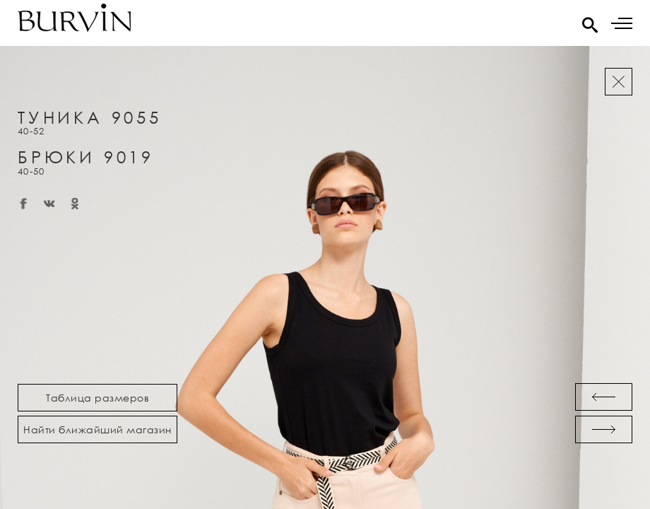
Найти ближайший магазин (97, 429)
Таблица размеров (97, 397)
